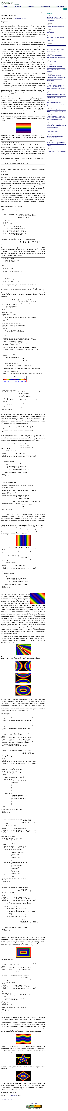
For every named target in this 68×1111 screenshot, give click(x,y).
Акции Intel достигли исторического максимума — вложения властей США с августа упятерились (56, 125)
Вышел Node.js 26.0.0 (52, 131)
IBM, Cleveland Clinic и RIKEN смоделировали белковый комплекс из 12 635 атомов (56, 19)
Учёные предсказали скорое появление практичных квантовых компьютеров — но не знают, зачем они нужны (56, 118)
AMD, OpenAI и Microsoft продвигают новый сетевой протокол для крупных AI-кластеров (56, 39)
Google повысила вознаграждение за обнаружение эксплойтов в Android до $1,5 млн (56, 144)
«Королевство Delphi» (19, 18)
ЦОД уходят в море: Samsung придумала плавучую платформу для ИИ (56, 104)
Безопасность (31, 6)
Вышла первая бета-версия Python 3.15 (56, 45)
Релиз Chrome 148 (51, 61)
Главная (32, 1103)
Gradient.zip (14, 1095)
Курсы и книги (60, 6)
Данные (6, 6)
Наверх (36, 1103)
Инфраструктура (45, 6)
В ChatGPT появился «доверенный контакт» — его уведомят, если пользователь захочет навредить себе (56, 87)
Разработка (18, 6)
